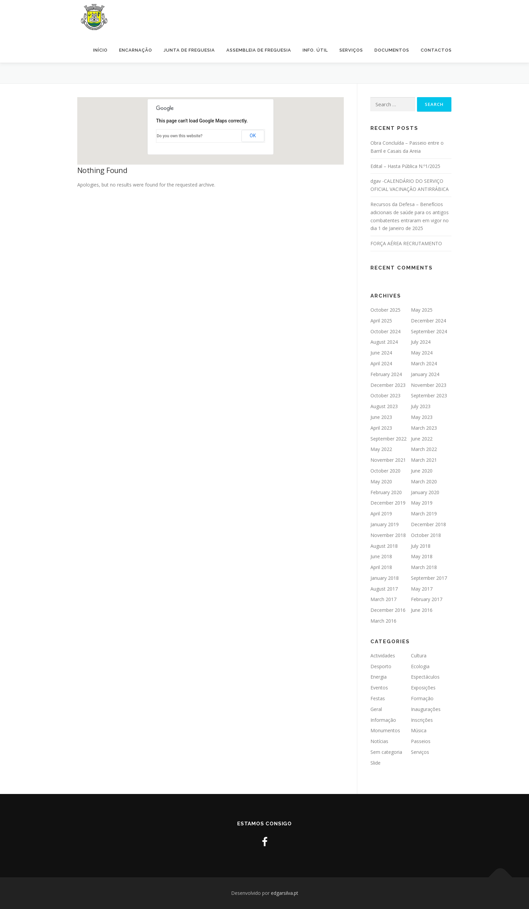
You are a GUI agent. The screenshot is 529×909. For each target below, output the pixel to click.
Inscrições (422, 720)
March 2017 (383, 599)
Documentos (391, 50)
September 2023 (429, 395)
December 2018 (428, 524)
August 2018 (384, 546)
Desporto (380, 666)
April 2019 (381, 513)
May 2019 (422, 503)
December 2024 (428, 320)
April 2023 (381, 428)
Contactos (436, 50)
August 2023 (384, 406)
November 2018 (388, 535)
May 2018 (422, 556)
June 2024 (381, 352)
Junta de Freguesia (189, 50)
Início (100, 50)
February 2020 (386, 492)
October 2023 (385, 395)
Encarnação (135, 50)
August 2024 (384, 342)
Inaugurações (426, 709)
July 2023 (420, 406)
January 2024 (425, 374)
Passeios (420, 741)
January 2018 (384, 578)
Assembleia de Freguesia (258, 50)
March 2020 (424, 481)
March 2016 (383, 621)
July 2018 (420, 546)
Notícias (379, 741)
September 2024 (429, 331)
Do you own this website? (180, 136)
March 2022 (424, 449)
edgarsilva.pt (284, 893)
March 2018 (424, 567)
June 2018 (381, 556)
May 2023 (422, 417)
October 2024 (385, 331)
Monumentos (385, 730)
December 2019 (388, 503)
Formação (422, 698)
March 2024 (424, 363)
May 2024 (422, 352)
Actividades (382, 655)
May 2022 (381, 449)
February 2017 (426, 599)
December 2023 (388, 385)
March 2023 (424, 428)
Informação (383, 720)
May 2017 (422, 589)
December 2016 (388, 610)
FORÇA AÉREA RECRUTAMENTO (406, 243)
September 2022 (388, 438)
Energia (378, 677)
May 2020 (381, 481)
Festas (377, 698)
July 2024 (420, 342)
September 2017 (429, 578)
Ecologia (420, 666)
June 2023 (381, 417)
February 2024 (386, 374)
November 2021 (388, 460)
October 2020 (385, 470)
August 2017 (384, 589)
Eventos (379, 687)
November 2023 (428, 385)
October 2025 (385, 310)
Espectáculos (425, 677)
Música (418, 730)
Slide (375, 763)
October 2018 (426, 535)
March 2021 (424, 460)
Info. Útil (315, 50)
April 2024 (381, 363)
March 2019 (424, 513)
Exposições (423, 687)
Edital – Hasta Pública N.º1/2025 (405, 166)
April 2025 (381, 320)
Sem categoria (386, 752)
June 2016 (422, 610)
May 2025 (422, 310)
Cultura (418, 655)
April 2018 (381, 567)
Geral (376, 709)
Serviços (351, 50)
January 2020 (425, 492)
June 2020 (422, 470)
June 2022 (422, 438)
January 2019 (384, 524)
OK (253, 135)
